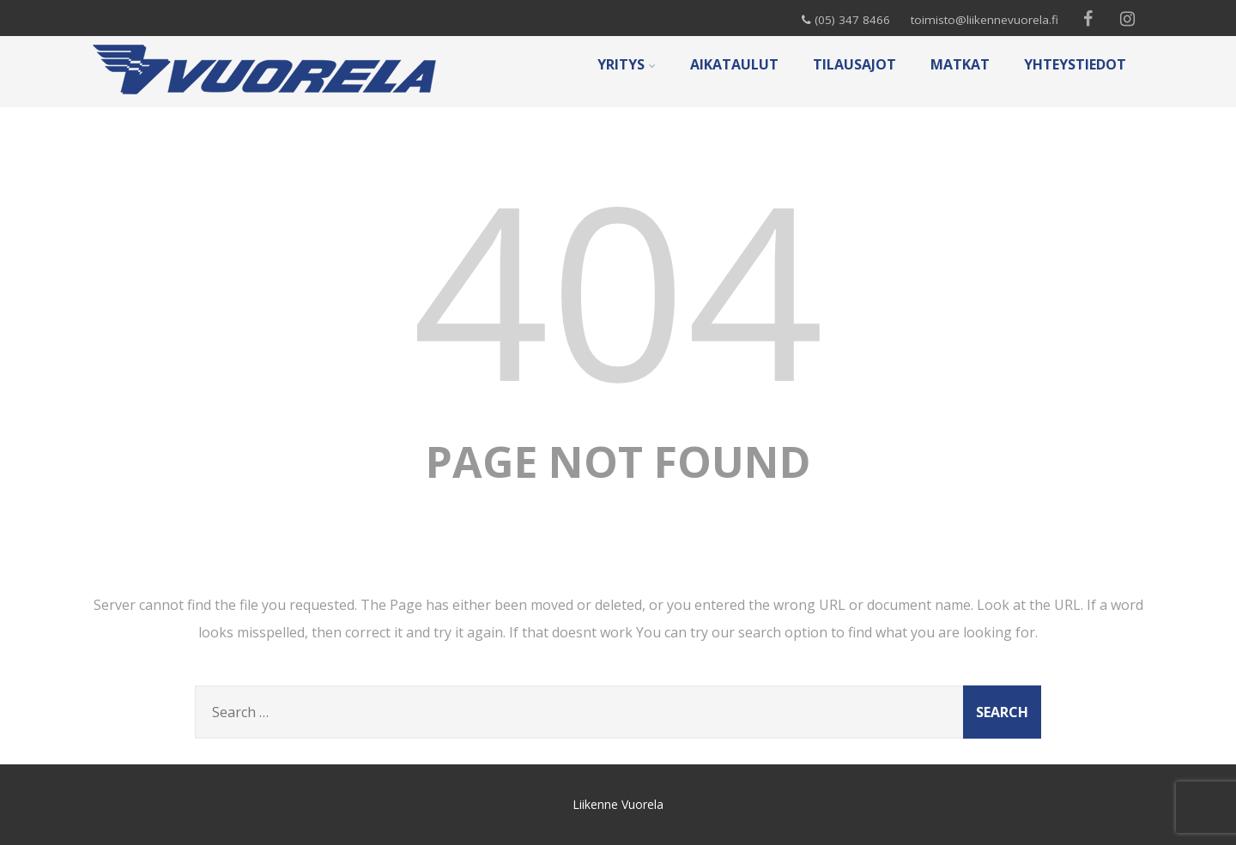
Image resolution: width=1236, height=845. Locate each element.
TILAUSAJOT (854, 64)
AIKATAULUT (734, 64)
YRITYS (626, 64)
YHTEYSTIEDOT (1075, 64)
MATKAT (960, 64)
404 (618, 287)
